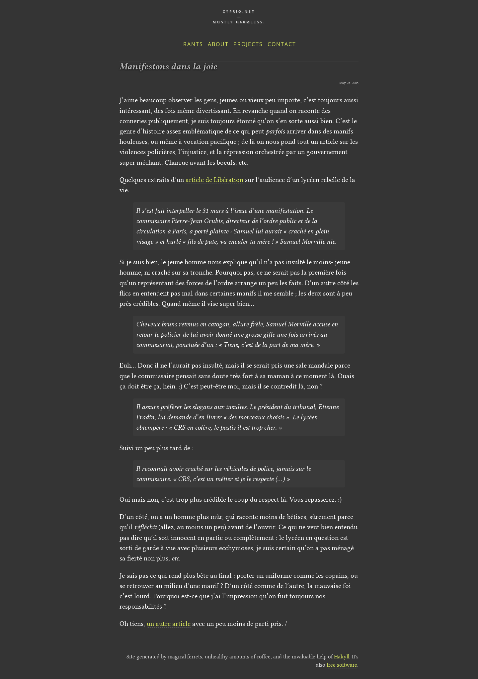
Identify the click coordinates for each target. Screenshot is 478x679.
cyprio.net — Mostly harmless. (239, 16)
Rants (193, 44)
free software (342, 665)
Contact (282, 44)
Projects (248, 44)
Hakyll (341, 656)
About (218, 44)
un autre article (169, 624)
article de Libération (214, 180)
